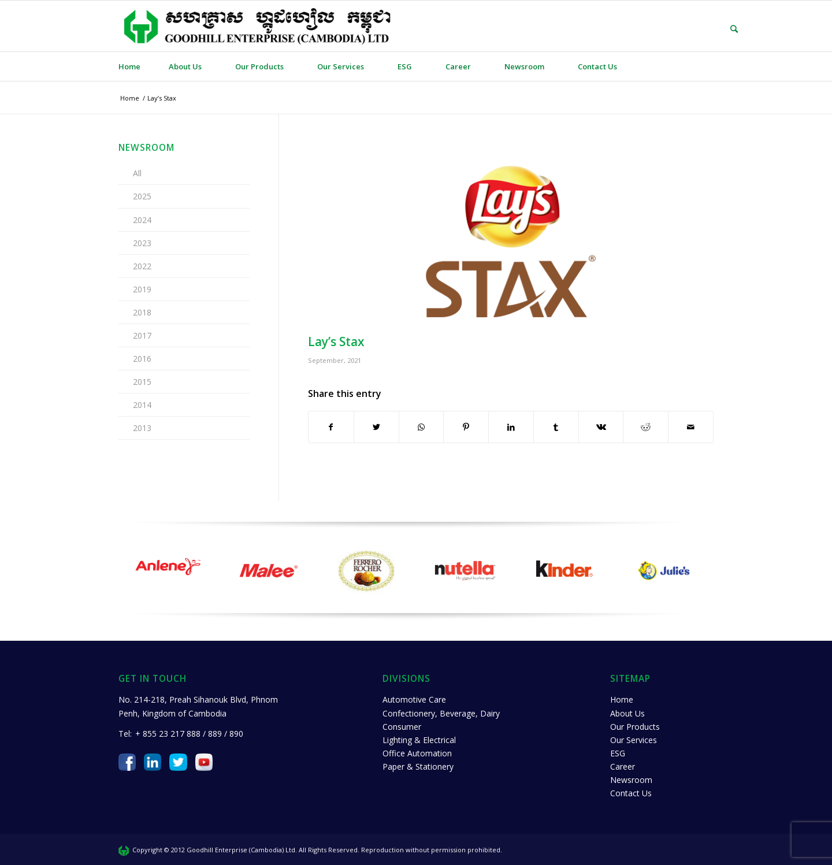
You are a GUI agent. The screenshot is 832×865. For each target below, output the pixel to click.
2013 (142, 427)
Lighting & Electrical (419, 739)
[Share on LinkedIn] (511, 427)
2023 (142, 242)
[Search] (726, 28)
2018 (142, 312)
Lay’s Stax (336, 341)
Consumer (401, 726)
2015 (142, 381)
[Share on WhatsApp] (421, 427)
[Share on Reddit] (645, 427)
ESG (617, 753)
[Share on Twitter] (376, 427)
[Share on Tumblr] (556, 427)
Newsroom (631, 779)
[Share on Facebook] (331, 427)
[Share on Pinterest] (466, 427)
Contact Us (631, 793)
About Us (627, 713)
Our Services (633, 739)
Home (621, 699)
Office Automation (417, 753)
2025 (142, 196)
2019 (142, 289)
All (137, 173)
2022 (142, 266)
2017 (142, 335)
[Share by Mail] (690, 427)
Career (622, 766)
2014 (142, 404)
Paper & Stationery (418, 766)
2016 (142, 358)
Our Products (635, 726)
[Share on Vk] (601, 427)
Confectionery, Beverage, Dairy (441, 713)
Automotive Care (414, 699)
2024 (142, 219)
